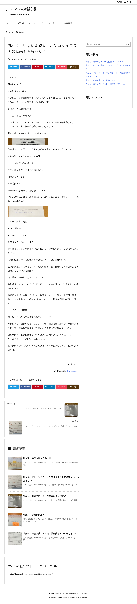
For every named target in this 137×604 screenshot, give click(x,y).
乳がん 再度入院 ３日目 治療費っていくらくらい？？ (51, 533)
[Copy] (73, 67)
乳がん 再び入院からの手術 (37, 458)
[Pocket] (61, 67)
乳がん (21, 32)
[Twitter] (13, 67)
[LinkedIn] (49, 67)
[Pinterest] (37, 67)
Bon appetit (72, 371)
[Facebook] (25, 67)
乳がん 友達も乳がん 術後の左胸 (101, 80)
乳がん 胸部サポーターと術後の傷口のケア (44, 496)
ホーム (10, 32)
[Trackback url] (43, 574)
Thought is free (82, 597)
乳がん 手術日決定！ (34, 515)
